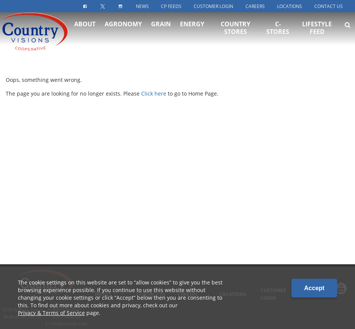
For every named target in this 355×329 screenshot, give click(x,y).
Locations (289, 6)
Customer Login (213, 6)
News (142, 6)
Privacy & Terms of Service (51, 312)
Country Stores (235, 34)
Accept (314, 288)
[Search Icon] (347, 31)
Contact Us (328, 6)
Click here (153, 93)
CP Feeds (171, 6)
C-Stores (277, 34)
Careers (255, 6)
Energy (192, 30)
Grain (161, 30)
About (85, 30)
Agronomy (123, 30)
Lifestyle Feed (317, 34)
